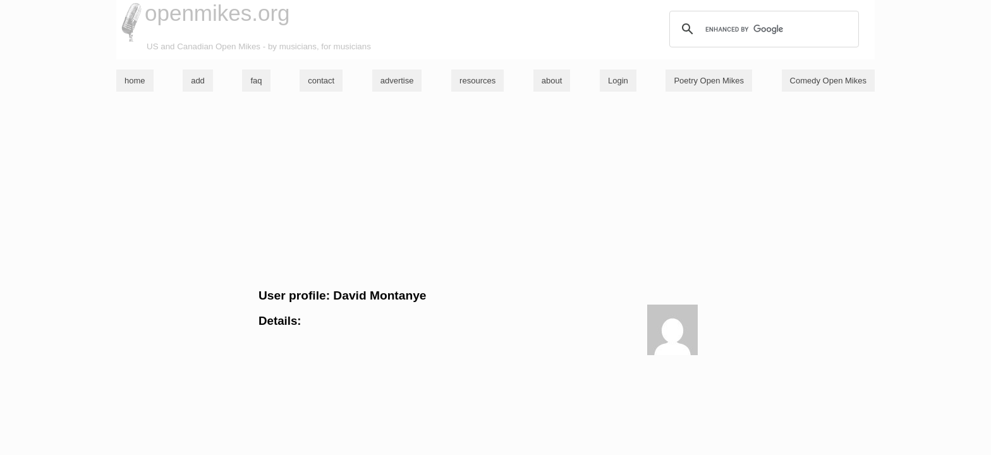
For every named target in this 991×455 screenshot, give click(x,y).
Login (618, 80)
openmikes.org (217, 13)
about (552, 80)
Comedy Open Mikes (828, 80)
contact (321, 80)
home (135, 80)
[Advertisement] (495, 190)
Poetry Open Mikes (709, 80)
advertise (397, 80)
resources (477, 80)
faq (256, 80)
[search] (762, 29)
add (198, 80)
